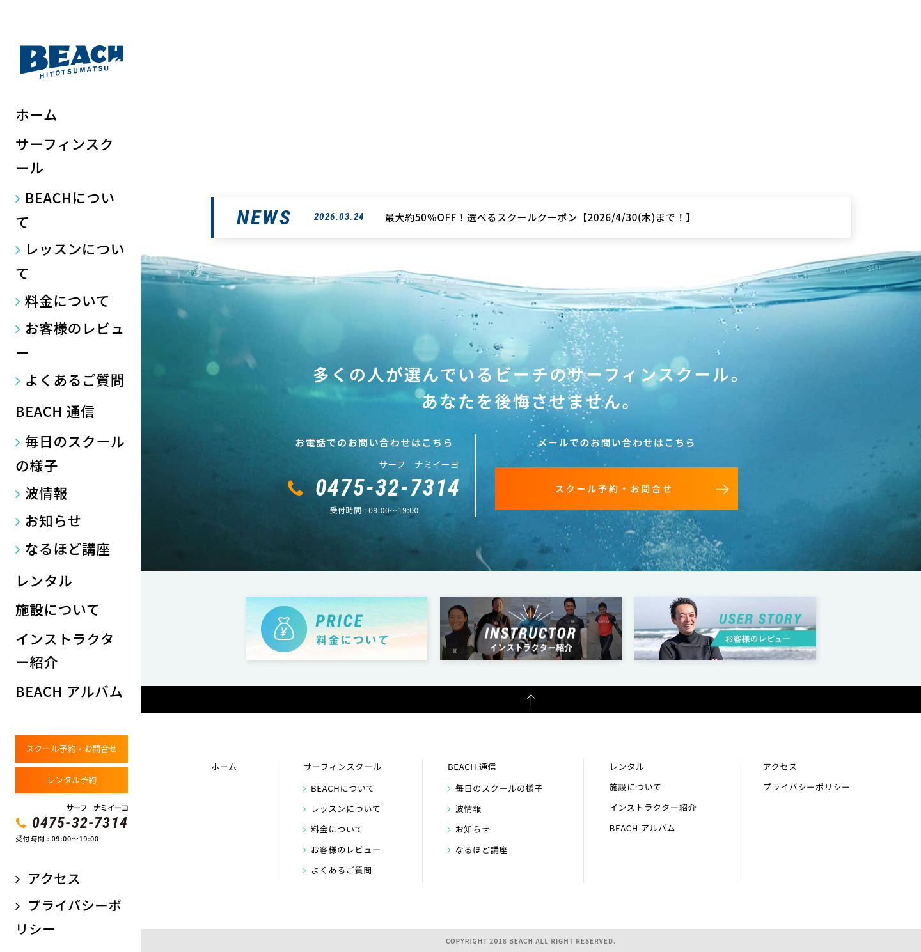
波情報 (46, 493)
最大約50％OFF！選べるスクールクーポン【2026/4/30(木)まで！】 (540, 217)
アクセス (54, 877)
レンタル (43, 580)
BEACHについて (65, 209)
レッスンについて (70, 260)
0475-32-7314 (80, 823)
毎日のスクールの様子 (70, 453)
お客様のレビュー (70, 340)
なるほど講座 (68, 548)
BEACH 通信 (55, 411)
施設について (57, 609)
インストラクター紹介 (64, 650)
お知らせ (53, 520)
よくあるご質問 (75, 379)
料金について (67, 300)
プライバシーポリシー (807, 787)
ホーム (36, 114)
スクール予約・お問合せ (71, 748)
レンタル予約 (72, 780)
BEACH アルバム (69, 691)
